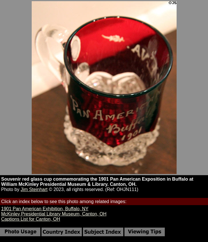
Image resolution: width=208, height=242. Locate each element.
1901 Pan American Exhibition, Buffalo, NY (44, 208)
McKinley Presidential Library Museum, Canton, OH (53, 213)
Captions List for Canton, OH (30, 219)
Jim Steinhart (34, 189)
